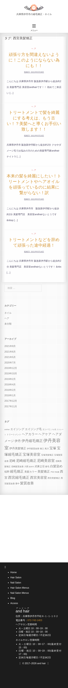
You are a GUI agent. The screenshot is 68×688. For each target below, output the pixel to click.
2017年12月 (10, 401)
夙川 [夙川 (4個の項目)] (47, 448)
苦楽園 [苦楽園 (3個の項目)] (56, 472)
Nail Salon (15, 582)
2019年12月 (10, 368)
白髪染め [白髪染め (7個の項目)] (56, 466)
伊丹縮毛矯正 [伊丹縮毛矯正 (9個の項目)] (32, 441)
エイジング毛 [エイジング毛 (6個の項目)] (33, 429)
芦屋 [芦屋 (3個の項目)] (52, 472)
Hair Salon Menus (19, 588)
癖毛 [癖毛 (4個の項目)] (47, 466)
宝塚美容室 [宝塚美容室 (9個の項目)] (31, 454)
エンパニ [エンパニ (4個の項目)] (46, 429)
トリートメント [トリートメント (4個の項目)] (14, 434)
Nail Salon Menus (19, 593)
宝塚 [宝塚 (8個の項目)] (52, 448)
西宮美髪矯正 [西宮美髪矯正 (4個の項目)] (54, 478)
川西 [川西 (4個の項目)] (26, 466)
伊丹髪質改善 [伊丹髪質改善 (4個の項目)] (33, 448)
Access (14, 603)
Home (13, 572)
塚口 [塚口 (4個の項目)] (42, 448)
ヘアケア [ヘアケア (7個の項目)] (44, 434)
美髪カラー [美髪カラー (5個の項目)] (30, 471)
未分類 (8, 324)
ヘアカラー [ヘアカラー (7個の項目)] (30, 434)
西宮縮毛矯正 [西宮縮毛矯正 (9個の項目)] (18, 477)
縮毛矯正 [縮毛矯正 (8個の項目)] (17, 471)
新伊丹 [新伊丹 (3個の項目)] (31, 467)
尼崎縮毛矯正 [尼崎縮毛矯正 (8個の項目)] (26, 461)
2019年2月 (10, 379)
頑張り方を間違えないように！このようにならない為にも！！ (34, 60)
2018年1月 (10, 395)
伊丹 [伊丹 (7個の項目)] (18, 441)
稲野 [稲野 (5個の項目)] (6, 471)
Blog (12, 598)
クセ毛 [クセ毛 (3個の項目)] (53, 429)
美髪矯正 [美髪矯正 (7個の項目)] (43, 471)
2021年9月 (10, 346)
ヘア (34, 49)
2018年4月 (10, 384)
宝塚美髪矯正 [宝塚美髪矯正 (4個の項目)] (47, 455)
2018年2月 (10, 390)
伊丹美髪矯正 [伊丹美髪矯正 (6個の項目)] (17, 448)
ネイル (8, 313)
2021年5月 (10, 357)
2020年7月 (10, 362)
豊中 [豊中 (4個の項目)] (17, 483)
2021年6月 (10, 351)
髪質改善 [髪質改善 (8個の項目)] (27, 483)
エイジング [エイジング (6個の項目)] (17, 429)
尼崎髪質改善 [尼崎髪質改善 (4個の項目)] (17, 466)
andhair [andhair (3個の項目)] (7, 429)
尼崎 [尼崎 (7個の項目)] (12, 460)
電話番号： (29, 620)
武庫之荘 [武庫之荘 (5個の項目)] (40, 466)
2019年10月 (10, 373)
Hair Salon (15, 577)
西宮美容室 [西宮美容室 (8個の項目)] (38, 477)
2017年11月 (10, 406)
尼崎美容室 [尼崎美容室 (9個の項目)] (46, 461)
